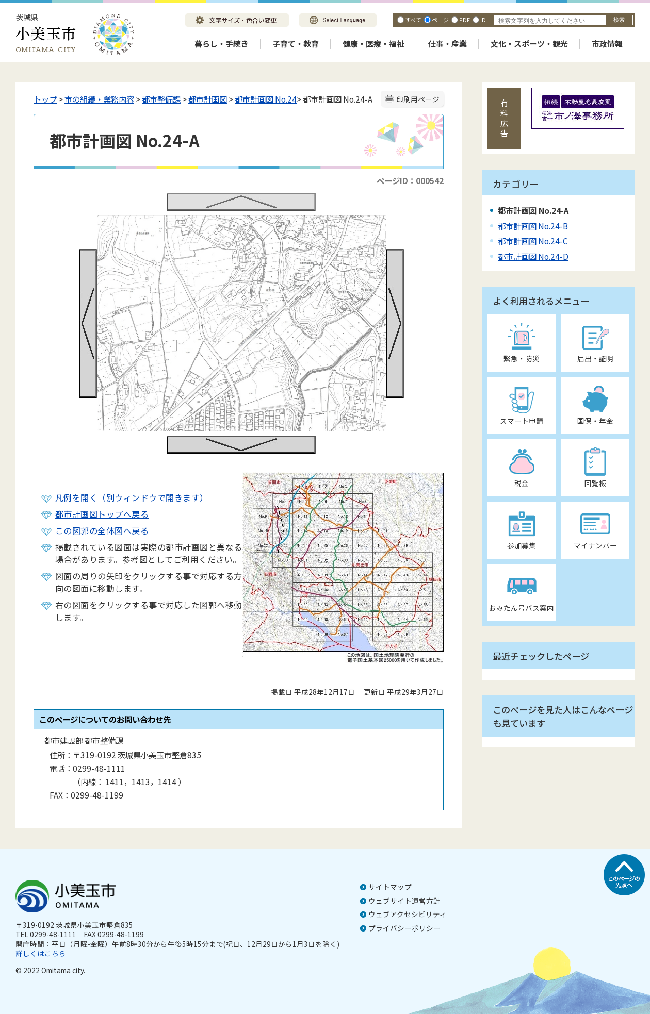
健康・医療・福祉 (373, 43)
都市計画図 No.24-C (533, 240)
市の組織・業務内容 (99, 99)
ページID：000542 (410, 180)
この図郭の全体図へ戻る (102, 530)
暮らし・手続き (221, 43)
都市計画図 (207, 99)
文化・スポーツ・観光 (529, 43)
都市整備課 (161, 99)
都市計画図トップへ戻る (102, 514)
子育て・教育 (295, 43)
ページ (440, 19)
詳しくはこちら (40, 953)
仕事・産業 (447, 43)
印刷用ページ (418, 99)
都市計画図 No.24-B (533, 225)
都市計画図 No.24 (266, 99)
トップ (45, 99)
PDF (464, 19)
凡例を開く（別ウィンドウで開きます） (131, 497)
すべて (413, 19)
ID (483, 19)
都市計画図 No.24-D (533, 256)
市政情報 (607, 43)
